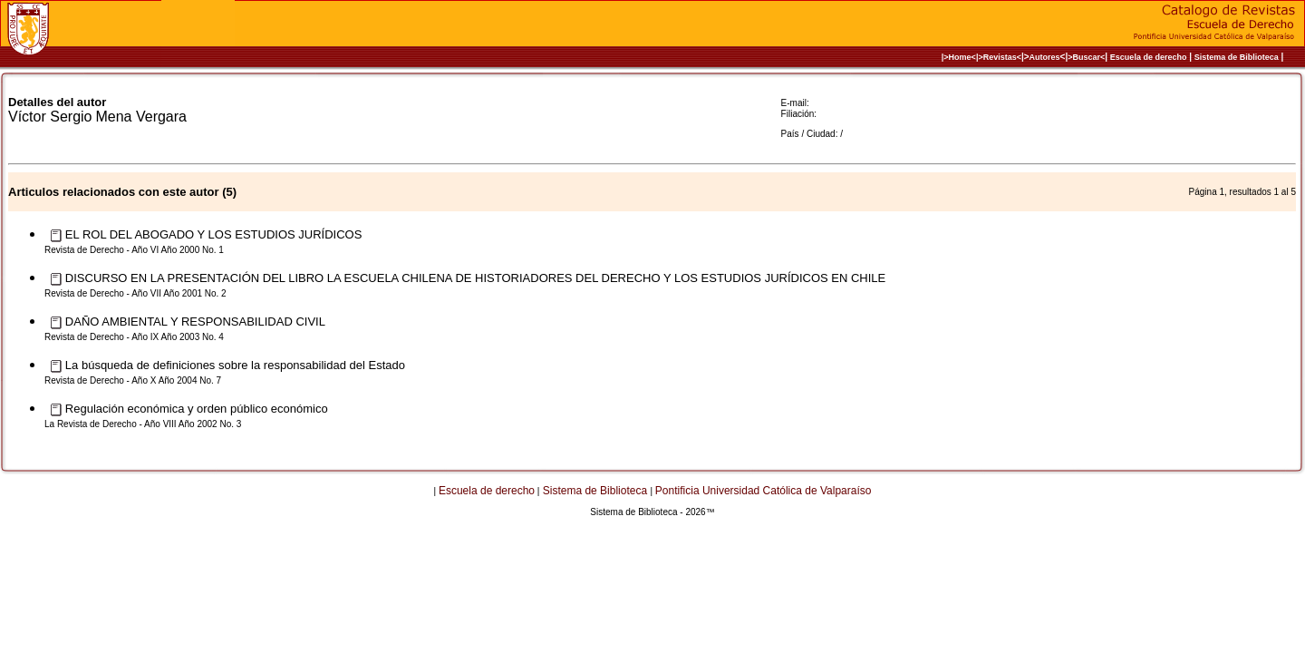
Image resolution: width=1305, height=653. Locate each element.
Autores (1045, 57)
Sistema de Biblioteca (1236, 57)
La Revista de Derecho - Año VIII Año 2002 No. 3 (142, 424)
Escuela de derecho (1148, 57)
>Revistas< (999, 57)
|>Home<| (960, 57)
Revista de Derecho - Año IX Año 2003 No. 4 (134, 337)
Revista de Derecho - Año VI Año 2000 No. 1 (134, 250)
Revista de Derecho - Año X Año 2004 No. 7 (132, 380)
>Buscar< (1086, 57)
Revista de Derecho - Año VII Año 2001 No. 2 (135, 293)
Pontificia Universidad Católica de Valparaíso (763, 490)
